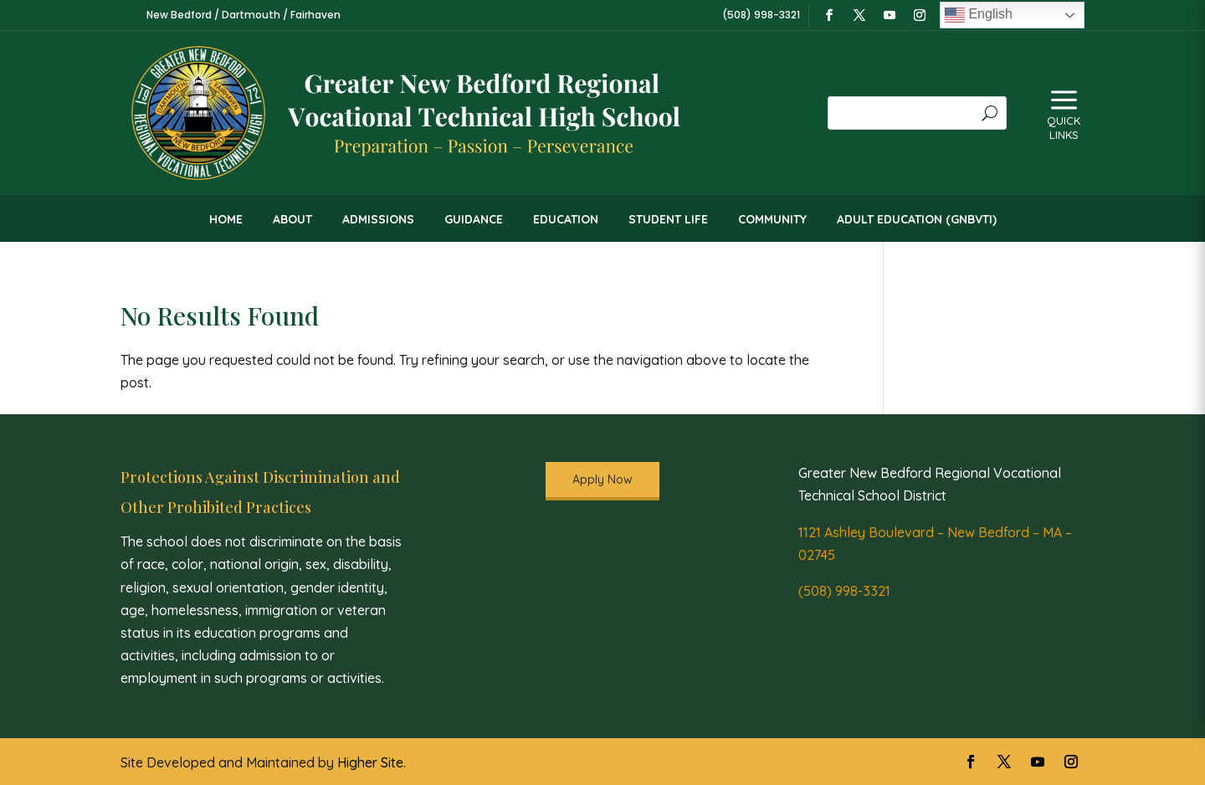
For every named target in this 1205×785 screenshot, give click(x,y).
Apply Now (602, 479)
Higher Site (370, 762)
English (979, 15)
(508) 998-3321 (844, 590)
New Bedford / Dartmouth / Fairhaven (243, 15)
